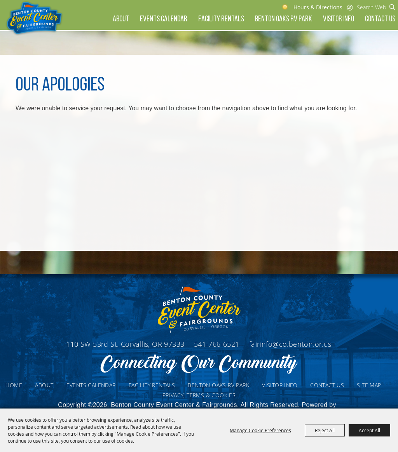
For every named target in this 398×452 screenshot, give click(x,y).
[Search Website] (371, 7)
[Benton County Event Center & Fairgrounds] (34, 18)
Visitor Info (338, 19)
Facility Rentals (221, 19)
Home (13, 385)
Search (392, 7)
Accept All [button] (369, 430)
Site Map (369, 385)
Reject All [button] (325, 430)
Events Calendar (163, 19)
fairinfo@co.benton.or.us (290, 344)
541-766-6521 (217, 344)
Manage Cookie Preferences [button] (260, 430)
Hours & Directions (317, 7)
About (121, 19)
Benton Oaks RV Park (283, 19)
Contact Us (380, 19)
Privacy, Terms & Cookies (199, 395)
